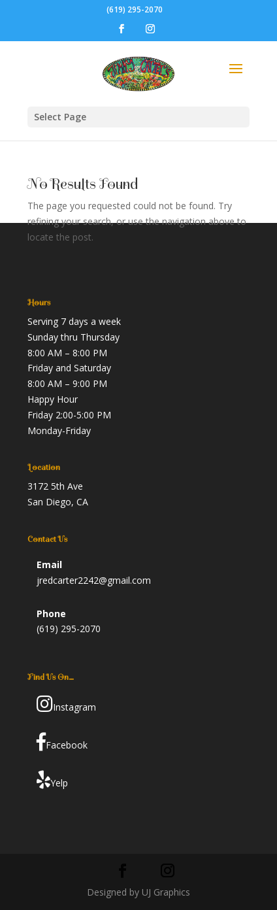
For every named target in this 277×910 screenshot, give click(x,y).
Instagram (66, 704)
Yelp (52, 780)
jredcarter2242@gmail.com (94, 580)
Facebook (62, 742)
